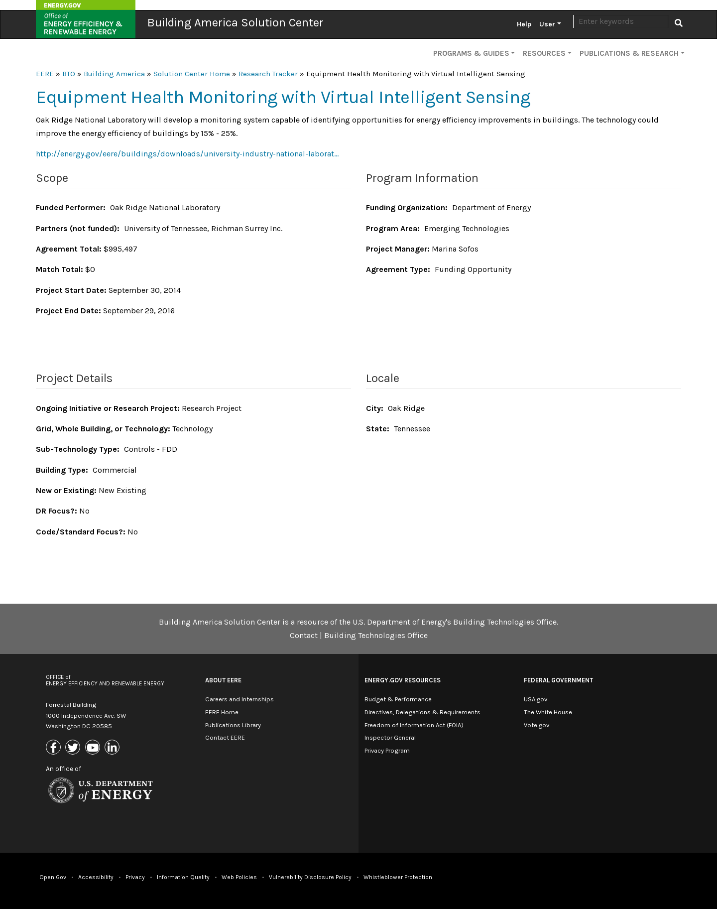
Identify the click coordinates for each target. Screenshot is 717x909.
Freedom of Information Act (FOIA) (414, 725)
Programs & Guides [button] (471, 53)
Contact (304, 635)
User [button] (547, 24)
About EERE (223, 680)
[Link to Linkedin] (113, 748)
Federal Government (558, 680)
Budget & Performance (398, 699)
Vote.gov (536, 725)
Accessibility (96, 877)
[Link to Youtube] (94, 748)
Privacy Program (387, 750)
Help (524, 24)
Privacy (135, 877)
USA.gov (535, 699)
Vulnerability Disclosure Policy (310, 877)
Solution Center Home (191, 73)
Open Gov (52, 877)
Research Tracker (268, 73)
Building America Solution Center (235, 22)
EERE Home (222, 712)
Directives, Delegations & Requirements (422, 712)
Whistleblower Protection (397, 877)
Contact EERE (225, 737)
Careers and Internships (239, 699)
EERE (45, 73)
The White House (548, 712)
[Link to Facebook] (54, 748)
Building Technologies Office (376, 635)
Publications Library (233, 725)
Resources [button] (544, 53)
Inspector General (390, 737)
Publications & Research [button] (629, 53)
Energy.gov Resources (402, 680)
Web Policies (239, 877)
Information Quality (183, 877)
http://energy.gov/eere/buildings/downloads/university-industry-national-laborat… (187, 153)
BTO (68, 73)
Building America (114, 73)
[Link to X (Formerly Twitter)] (74, 748)
